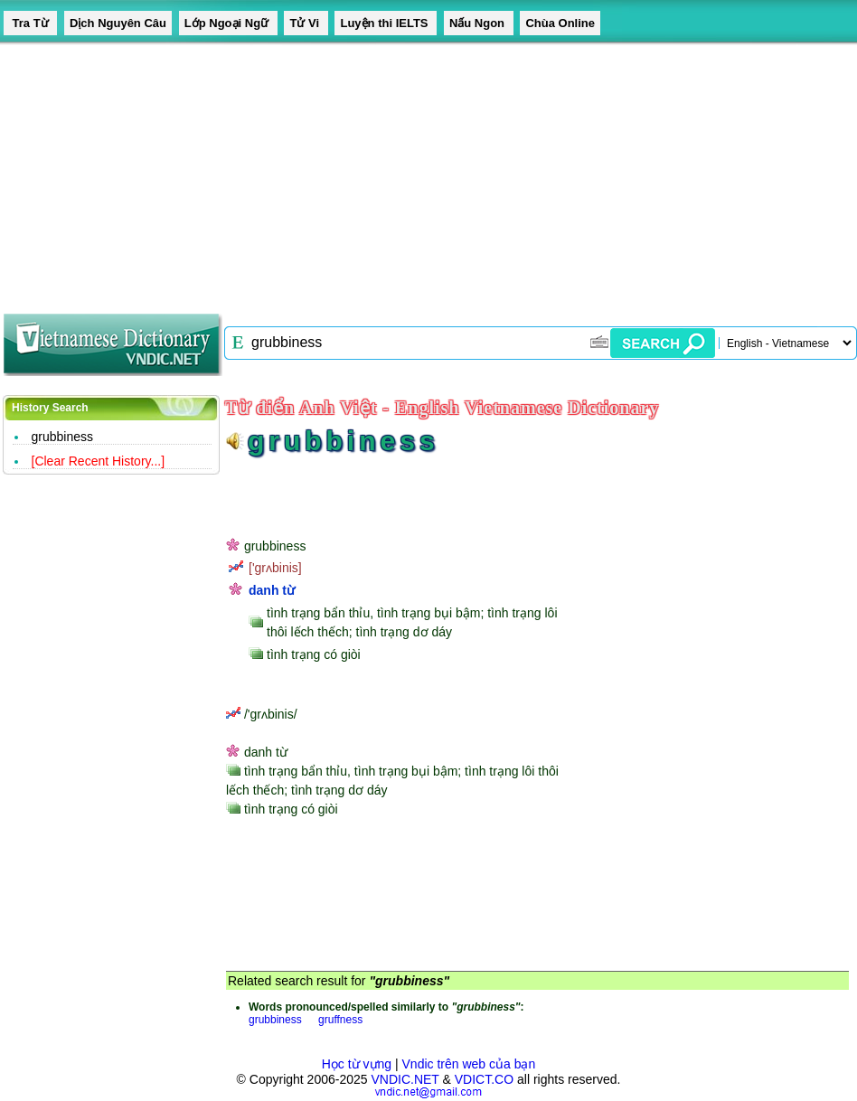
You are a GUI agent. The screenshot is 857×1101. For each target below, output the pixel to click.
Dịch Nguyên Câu (118, 23)
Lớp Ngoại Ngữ (228, 23)
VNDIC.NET (404, 1079)
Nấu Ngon (478, 23)
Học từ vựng (356, 1064)
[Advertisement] (389, 171)
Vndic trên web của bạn (469, 1064)
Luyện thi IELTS (385, 23)
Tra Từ (30, 23)
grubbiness (63, 436)
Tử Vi (305, 23)
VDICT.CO (484, 1079)
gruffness (340, 1019)
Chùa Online (560, 23)
